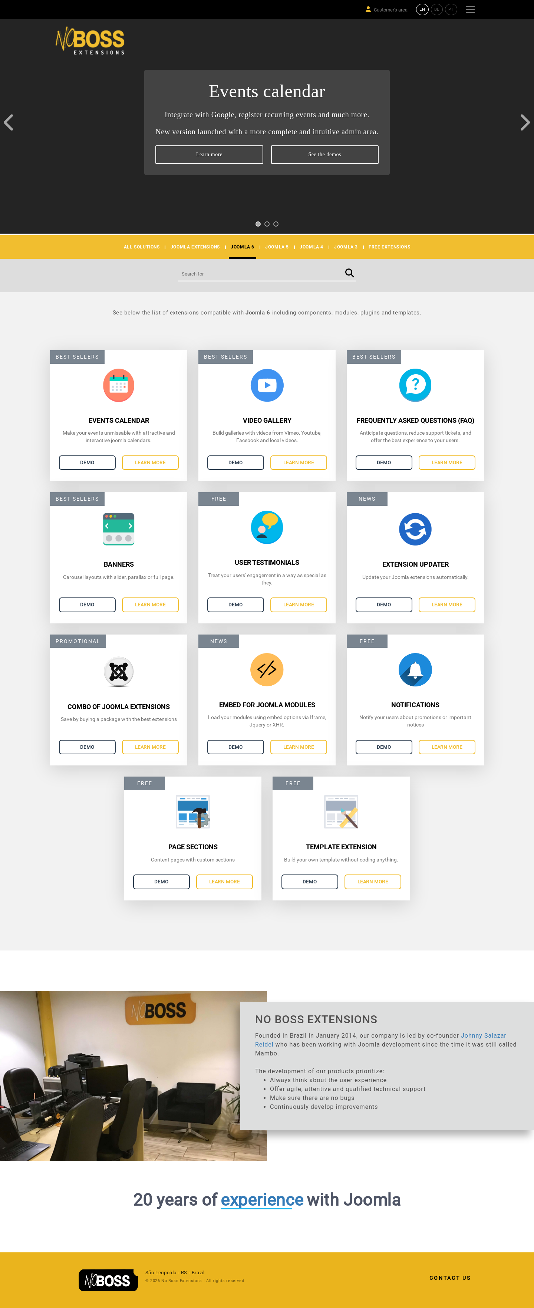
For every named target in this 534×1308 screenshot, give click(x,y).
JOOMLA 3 (346, 247)
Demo (87, 462)
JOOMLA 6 (242, 247)
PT (451, 9)
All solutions (142, 247)
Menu (470, 6)
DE (436, 9)
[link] (112, 1280)
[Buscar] (349, 273)
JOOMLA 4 (311, 247)
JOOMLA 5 (277, 247)
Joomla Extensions (195, 247)
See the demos (324, 154)
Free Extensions (389, 247)
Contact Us (450, 1278)
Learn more (209, 154)
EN (422, 9)
